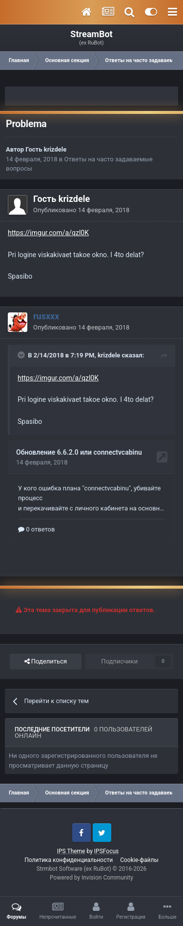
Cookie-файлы (139, 860)
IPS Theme (71, 851)
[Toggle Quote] (22, 355)
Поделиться (45, 661)
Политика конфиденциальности (68, 860)
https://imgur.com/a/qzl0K (48, 233)
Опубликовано (81, 210)
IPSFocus (106, 851)
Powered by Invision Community (91, 877)
